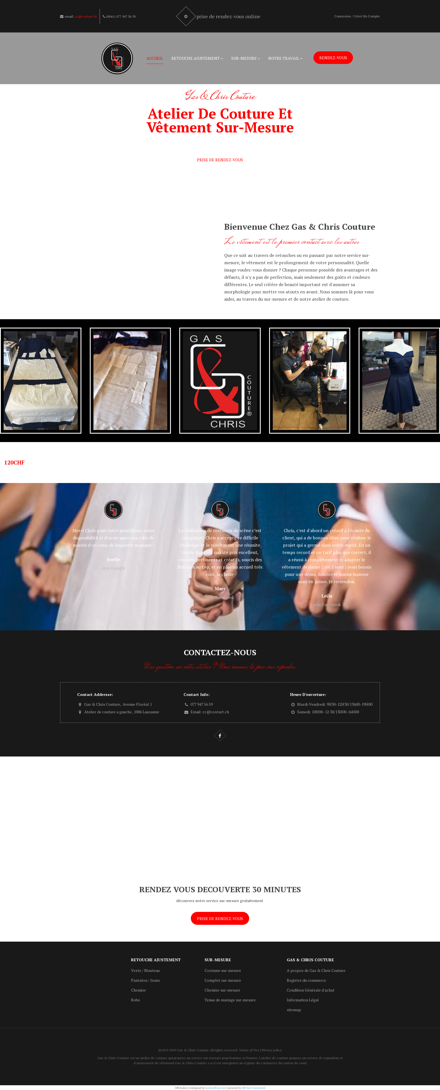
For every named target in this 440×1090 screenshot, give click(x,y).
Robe (135, 999)
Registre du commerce (306, 980)
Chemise (138, 990)
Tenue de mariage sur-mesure (230, 999)
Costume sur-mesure (223, 970)
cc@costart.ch (86, 16)
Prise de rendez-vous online (229, 16)
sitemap (294, 1009)
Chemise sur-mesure (222, 990)
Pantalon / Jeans (145, 980)
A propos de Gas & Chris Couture (316, 970)
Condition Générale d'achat (310, 990)
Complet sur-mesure (223, 980)
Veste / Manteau (145, 970)
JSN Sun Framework (253, 1088)
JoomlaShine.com (215, 1088)
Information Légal (303, 999)
